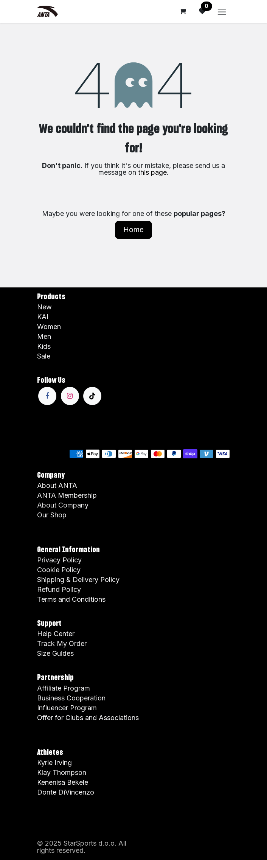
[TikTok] (92, 396)
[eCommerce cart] (182, 11)
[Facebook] (47, 396)
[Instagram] (70, 396)
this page (152, 172)
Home (133, 229)
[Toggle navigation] (222, 11)
